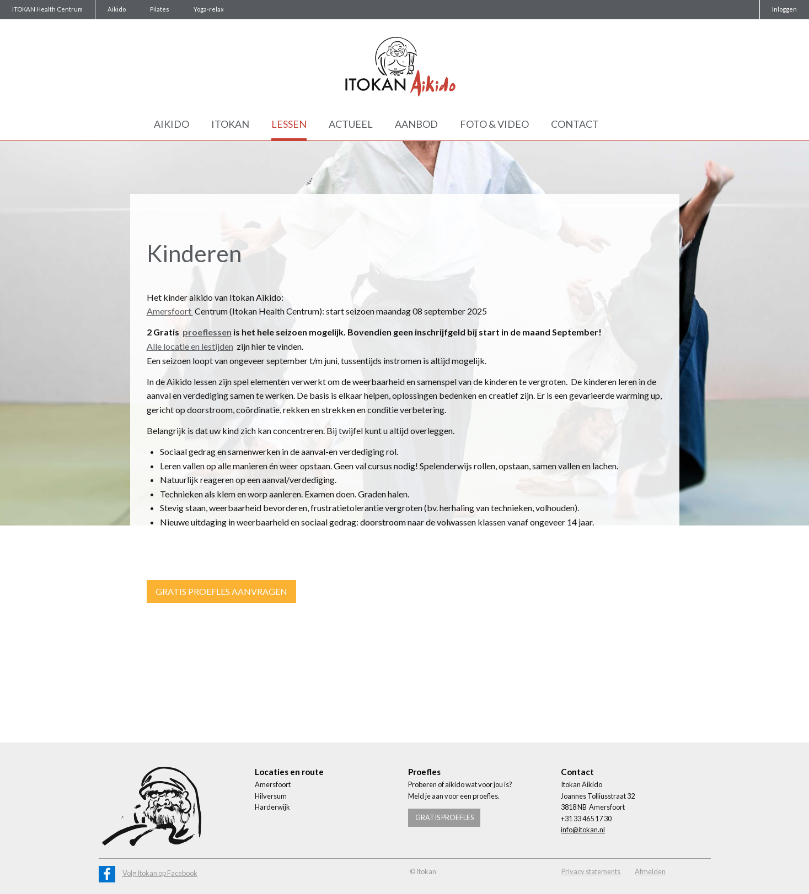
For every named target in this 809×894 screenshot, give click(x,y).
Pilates (159, 9)
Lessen (289, 124)
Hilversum (271, 796)
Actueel (351, 124)
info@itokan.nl (583, 829)
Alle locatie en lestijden (190, 346)
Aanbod (416, 124)
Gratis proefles (444, 817)
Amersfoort (170, 311)
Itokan (230, 124)
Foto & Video (494, 124)
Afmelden (650, 871)
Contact (575, 124)
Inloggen (784, 9)
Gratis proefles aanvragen (221, 591)
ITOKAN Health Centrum (47, 9)
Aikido (117, 9)
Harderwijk (272, 807)
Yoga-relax (209, 9)
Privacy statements (590, 871)
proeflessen (207, 332)
